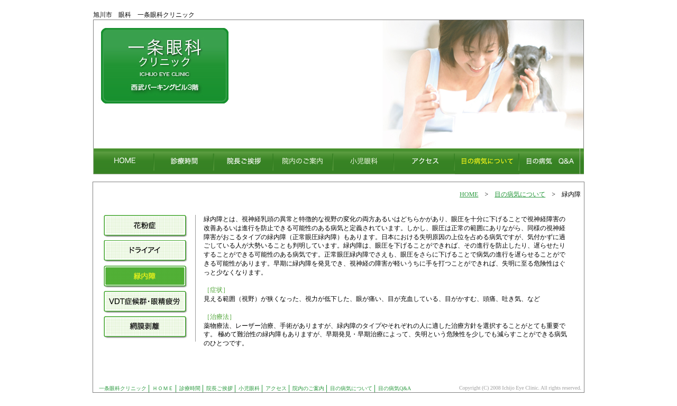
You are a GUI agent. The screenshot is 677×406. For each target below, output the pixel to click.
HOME (469, 194)
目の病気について (520, 194)
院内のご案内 (308, 388)
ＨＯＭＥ (162, 388)
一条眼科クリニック (123, 388)
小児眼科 (249, 388)
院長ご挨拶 (219, 388)
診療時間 (189, 388)
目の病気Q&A (394, 388)
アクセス (276, 388)
